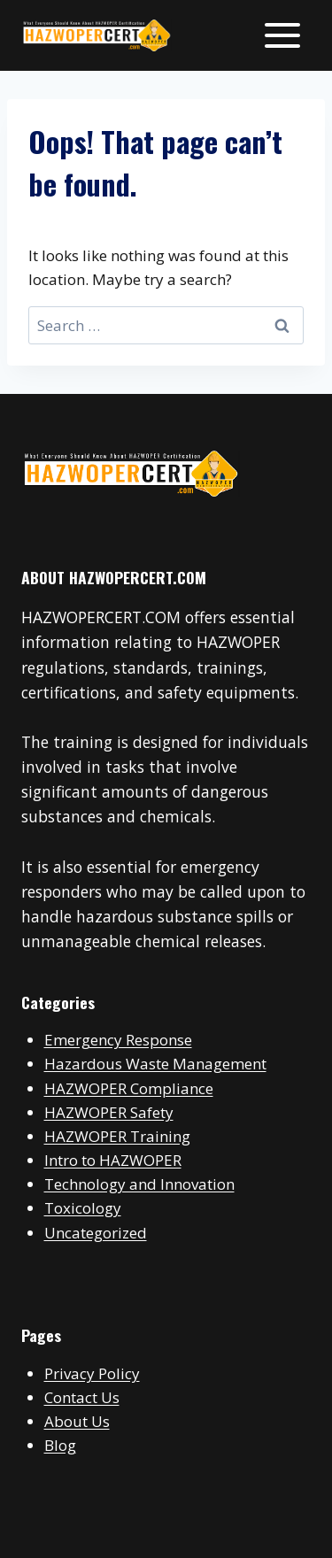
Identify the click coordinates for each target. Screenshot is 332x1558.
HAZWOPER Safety (109, 1112)
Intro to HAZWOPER (112, 1160)
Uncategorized (95, 1232)
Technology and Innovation (139, 1184)
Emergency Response (118, 1040)
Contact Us (82, 1397)
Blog (60, 1445)
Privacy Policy (92, 1373)
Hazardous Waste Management (155, 1063)
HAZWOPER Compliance (128, 1088)
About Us (77, 1421)
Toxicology (82, 1208)
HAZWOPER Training (117, 1136)
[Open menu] (282, 35)
